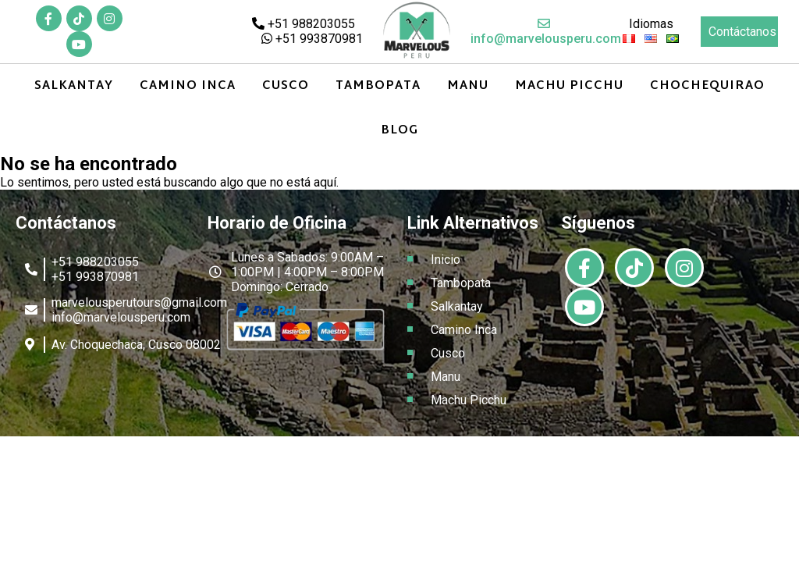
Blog (399, 130)
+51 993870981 (312, 38)
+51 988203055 (303, 23)
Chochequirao (707, 86)
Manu (467, 86)
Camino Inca (188, 86)
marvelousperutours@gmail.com (139, 302)
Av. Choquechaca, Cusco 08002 (136, 344)
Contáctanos (742, 31)
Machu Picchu (569, 86)
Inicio (445, 259)
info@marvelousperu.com (546, 31)
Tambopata (378, 86)
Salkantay (73, 86)
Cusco (285, 86)
